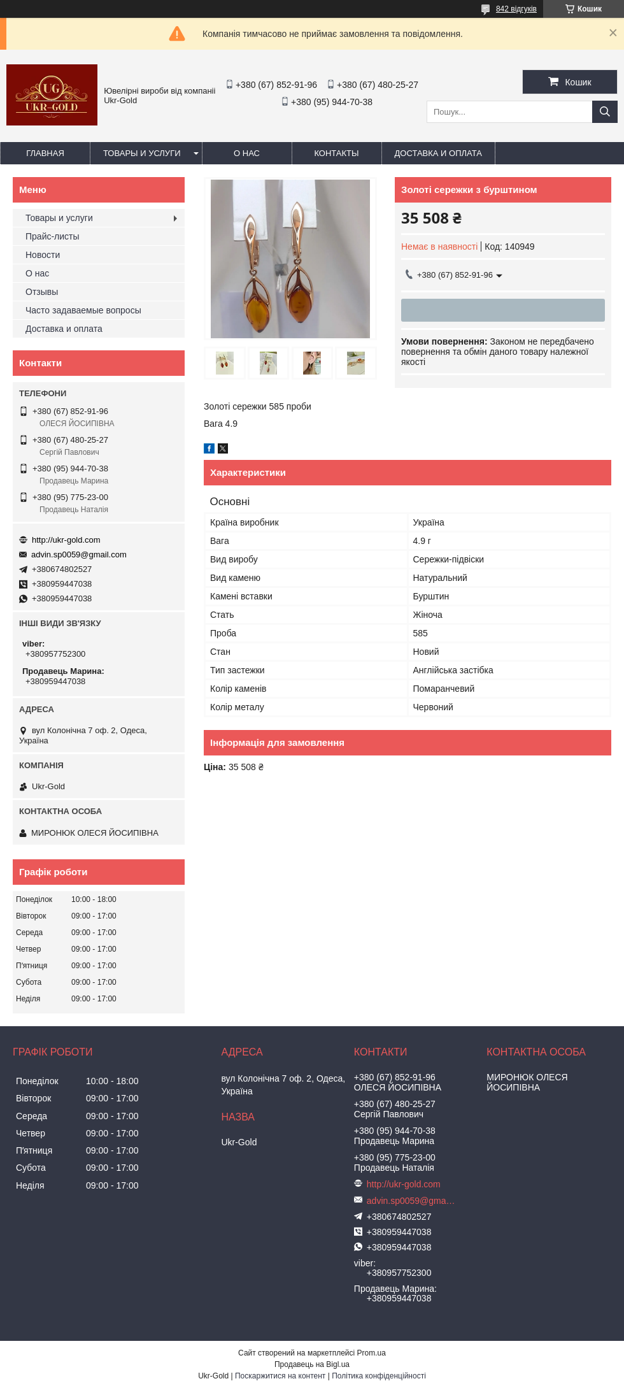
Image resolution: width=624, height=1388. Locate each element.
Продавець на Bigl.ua (312, 1364)
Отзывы (41, 292)
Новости (42, 255)
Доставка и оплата (438, 153)
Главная (45, 153)
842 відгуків (516, 8)
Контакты (336, 153)
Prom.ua (371, 1353)
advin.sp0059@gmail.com (79, 554)
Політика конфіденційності (379, 1375)
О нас (247, 153)
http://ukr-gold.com (66, 540)
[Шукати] (605, 112)
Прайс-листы (52, 236)
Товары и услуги (142, 153)
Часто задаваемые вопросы (83, 310)
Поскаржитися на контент (280, 1375)
